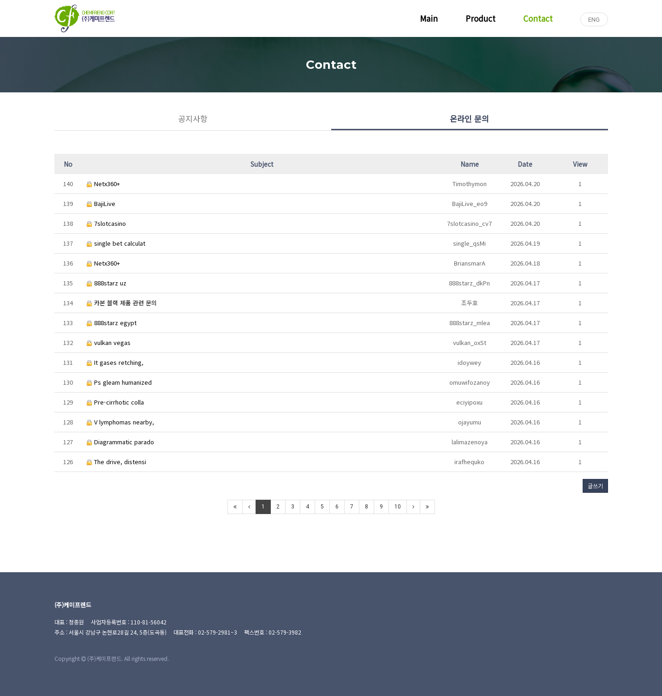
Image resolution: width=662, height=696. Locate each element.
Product (480, 18)
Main (429, 18)
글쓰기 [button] (595, 486)
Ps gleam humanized (119, 382)
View (580, 164)
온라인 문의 (469, 118)
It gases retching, (115, 362)
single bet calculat (116, 243)
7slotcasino (106, 223)
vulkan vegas (109, 342)
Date (525, 164)
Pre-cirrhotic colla (115, 402)
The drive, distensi (116, 461)
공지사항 (193, 118)
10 (397, 506)
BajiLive (101, 203)
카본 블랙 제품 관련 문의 (122, 302)
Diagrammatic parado (120, 441)
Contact (538, 18)
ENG (594, 19)
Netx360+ (103, 183)
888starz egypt (112, 322)
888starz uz (106, 282)
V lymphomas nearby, (120, 422)
